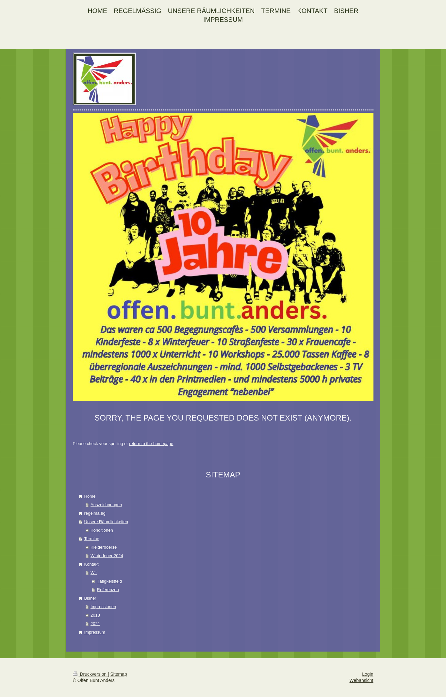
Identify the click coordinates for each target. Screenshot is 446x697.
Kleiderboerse (104, 547)
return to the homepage (151, 443)
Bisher (90, 598)
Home (90, 496)
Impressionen (103, 606)
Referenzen (108, 589)
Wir (94, 572)
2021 (95, 623)
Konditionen (102, 530)
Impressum (94, 632)
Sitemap (118, 674)
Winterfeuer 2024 (107, 555)
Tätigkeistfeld (109, 581)
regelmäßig (95, 513)
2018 (95, 615)
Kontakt (91, 564)
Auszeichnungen (106, 504)
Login (367, 674)
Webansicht (361, 680)
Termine (91, 538)
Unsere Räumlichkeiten (106, 521)
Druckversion (90, 674)
